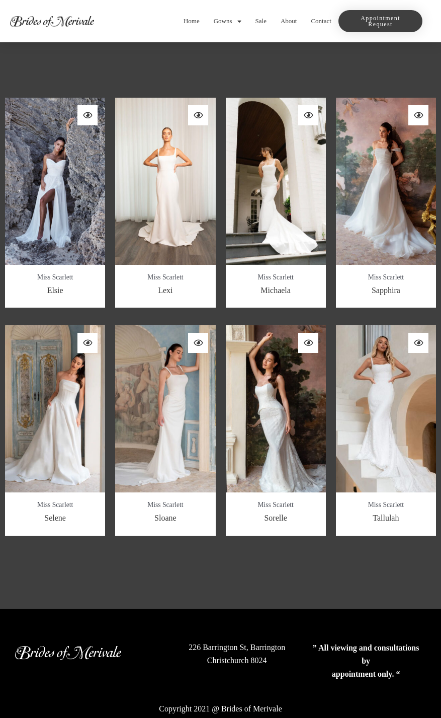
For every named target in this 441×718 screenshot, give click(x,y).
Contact (321, 21)
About (289, 21)
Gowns (227, 21)
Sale (261, 21)
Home (192, 21)
